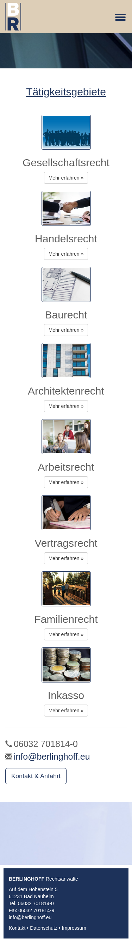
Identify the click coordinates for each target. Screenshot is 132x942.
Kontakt (17, 928)
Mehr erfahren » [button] (66, 178)
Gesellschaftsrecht (66, 162)
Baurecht (66, 315)
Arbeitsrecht (66, 467)
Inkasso (66, 695)
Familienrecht (66, 619)
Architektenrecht (66, 391)
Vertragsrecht (65, 543)
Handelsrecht (66, 238)
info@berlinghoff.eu (52, 756)
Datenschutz (43, 928)
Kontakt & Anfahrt (36, 776)
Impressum (74, 928)
